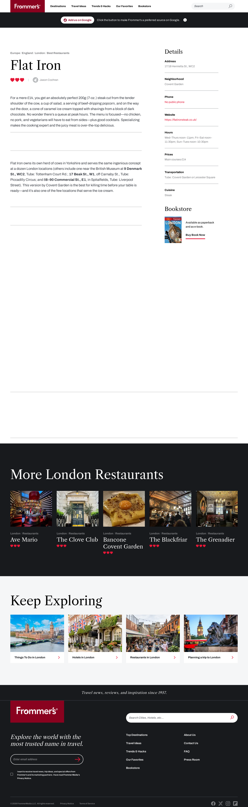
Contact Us (191, 743)
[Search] (210, 6)
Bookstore (144, 6)
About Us (190, 734)
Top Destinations (137, 734)
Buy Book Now (195, 235)
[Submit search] (232, 6)
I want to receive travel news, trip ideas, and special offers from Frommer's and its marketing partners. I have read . (48, 775)
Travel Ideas (78, 6)
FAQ (187, 751)
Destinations (58, 6)
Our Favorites (124, 6)
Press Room (192, 759)
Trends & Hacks (101, 6)
